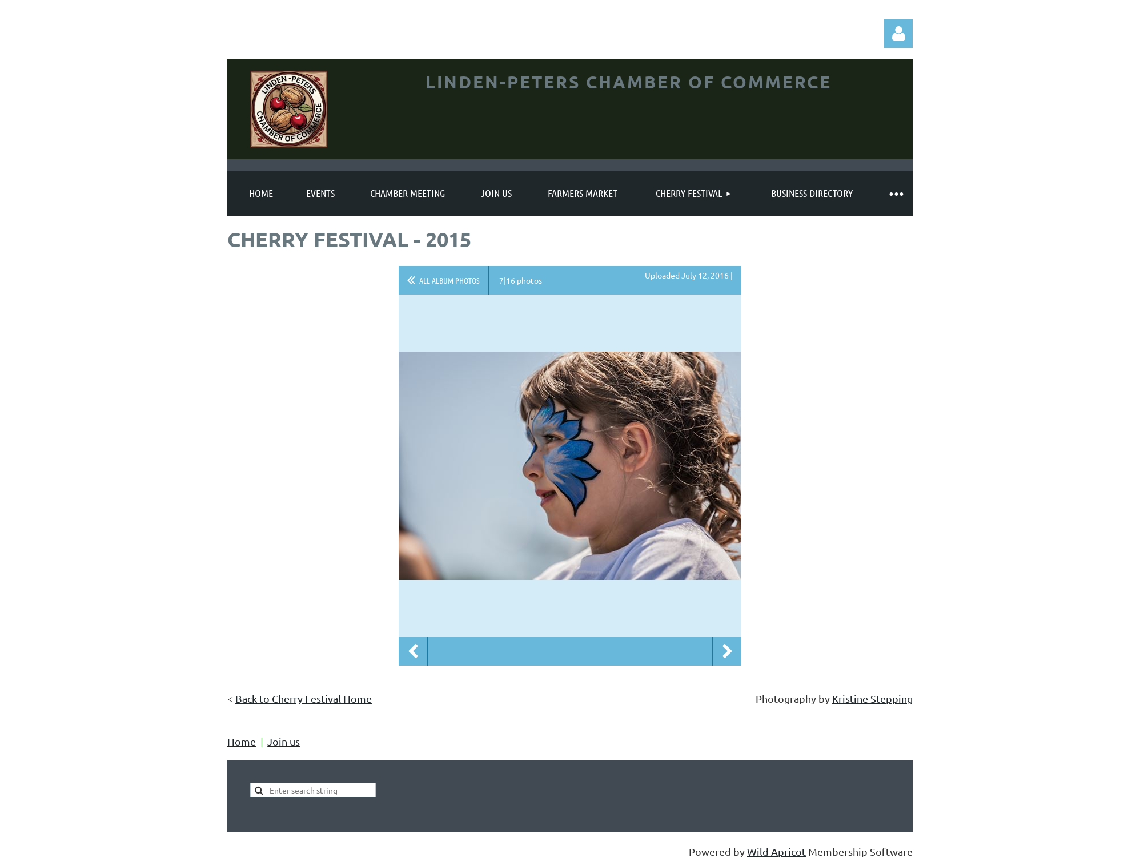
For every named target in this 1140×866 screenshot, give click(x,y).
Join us (283, 741)
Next (727, 651)
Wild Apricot (776, 851)
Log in (898, 33)
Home (241, 741)
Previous (413, 651)
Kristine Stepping (872, 698)
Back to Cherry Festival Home (303, 698)
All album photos (449, 280)
